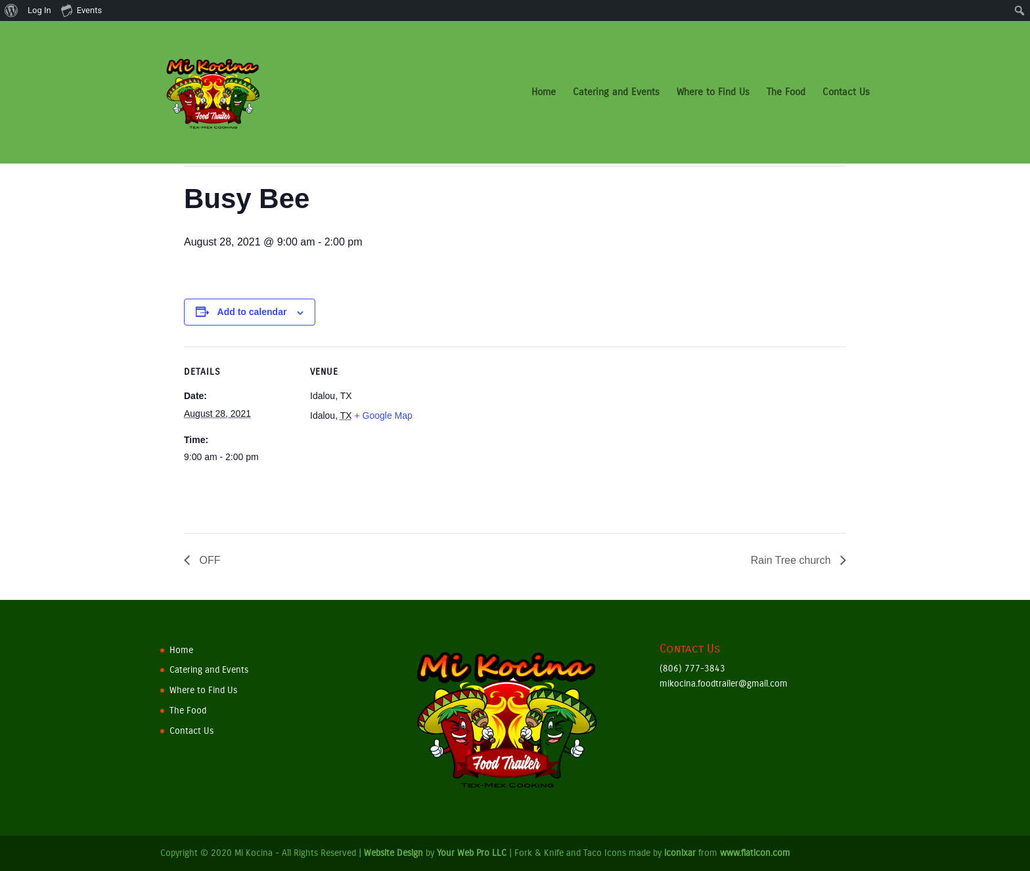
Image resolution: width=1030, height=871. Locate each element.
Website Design (393, 853)
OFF (208, 560)
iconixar (680, 853)
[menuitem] (11, 10)
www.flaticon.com (755, 853)
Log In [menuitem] (39, 10)
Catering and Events (616, 93)
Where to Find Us (713, 93)
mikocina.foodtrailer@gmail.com (724, 683)
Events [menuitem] (81, 10)
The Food (786, 93)
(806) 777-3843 (692, 668)
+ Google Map (383, 415)
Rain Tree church (792, 560)
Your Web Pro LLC (471, 853)
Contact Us (846, 93)
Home (543, 93)
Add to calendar (252, 312)
